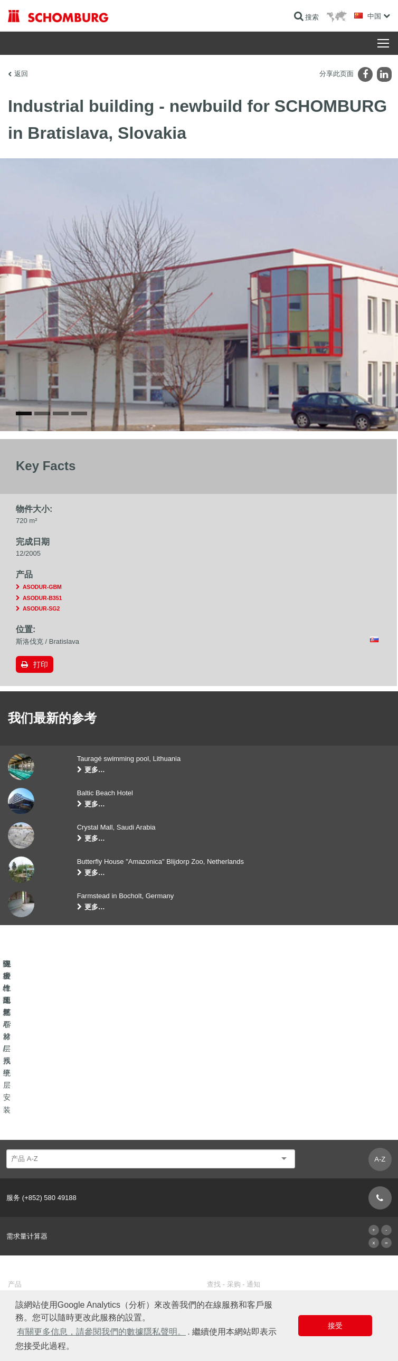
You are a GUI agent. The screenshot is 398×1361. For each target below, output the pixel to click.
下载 (213, 1219)
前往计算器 (223, 1203)
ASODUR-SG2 (41, 646)
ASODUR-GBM (42, 625)
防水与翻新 (24, 1203)
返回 (21, 74)
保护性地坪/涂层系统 (37, 1235)
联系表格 (219, 1235)
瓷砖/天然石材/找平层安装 (44, 1219)
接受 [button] (335, 1325)
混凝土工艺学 (27, 1250)
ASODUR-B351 (42, 635)
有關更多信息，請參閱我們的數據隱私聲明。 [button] (101, 1331)
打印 (40, 702)
